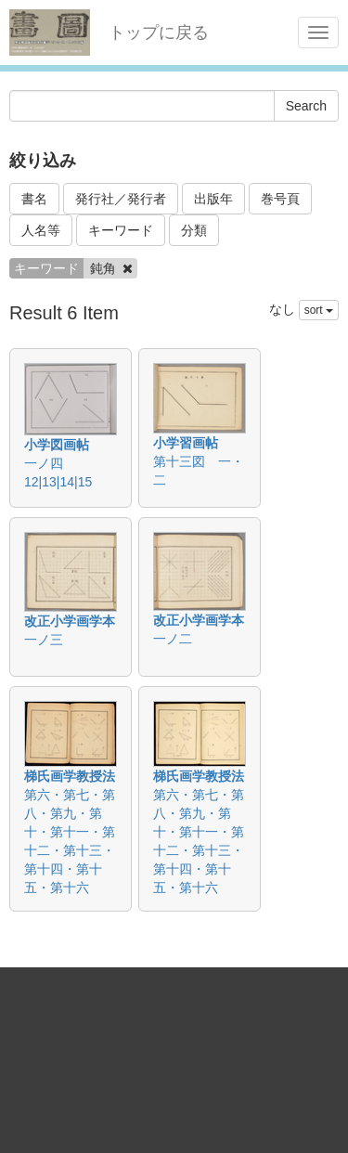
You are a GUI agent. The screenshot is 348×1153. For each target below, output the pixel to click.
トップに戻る (159, 32)
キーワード (120, 230)
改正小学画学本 (69, 621)
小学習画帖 (185, 442)
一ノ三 (43, 639)
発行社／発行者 (120, 198)
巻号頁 (280, 198)
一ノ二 (172, 638)
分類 (194, 230)
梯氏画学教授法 (69, 776)
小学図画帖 (56, 444)
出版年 (213, 198)
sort (318, 310)
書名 (34, 198)
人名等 (40, 230)
